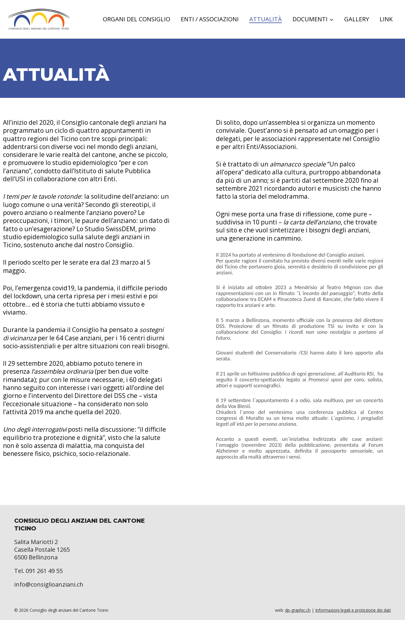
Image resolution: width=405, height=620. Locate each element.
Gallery (356, 19)
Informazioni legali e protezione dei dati (353, 610)
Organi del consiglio (136, 19)
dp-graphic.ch (297, 610)
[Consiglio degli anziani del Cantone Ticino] (39, 19)
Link (386, 19)
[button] (331, 19)
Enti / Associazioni (210, 19)
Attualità (265, 19)
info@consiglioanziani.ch (48, 584)
